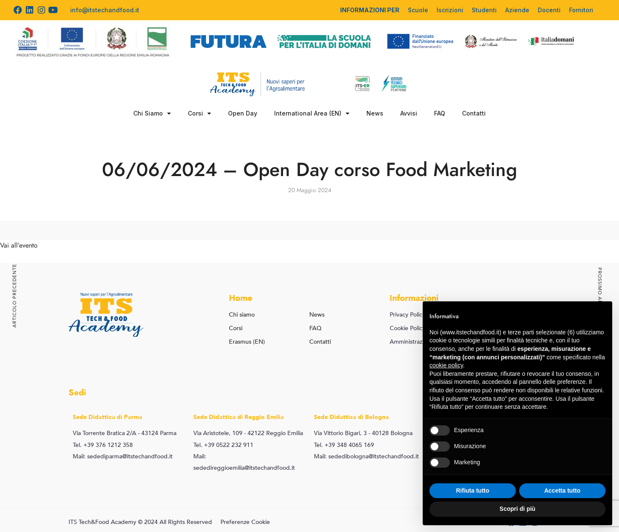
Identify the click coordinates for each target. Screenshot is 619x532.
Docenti (549, 10)
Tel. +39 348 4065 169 (344, 445)
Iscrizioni (450, 10)
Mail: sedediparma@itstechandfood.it (123, 456)
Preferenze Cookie (245, 522)
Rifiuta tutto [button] (473, 490)
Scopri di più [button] (518, 508)
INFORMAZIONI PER (369, 10)
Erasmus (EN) (247, 342)
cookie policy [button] (446, 365)
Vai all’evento (19, 245)
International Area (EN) (311, 113)
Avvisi (408, 113)
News (374, 113)
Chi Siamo (152, 113)
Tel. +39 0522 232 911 (223, 445)
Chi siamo (242, 315)
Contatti (474, 113)
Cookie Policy (407, 328)
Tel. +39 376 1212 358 (103, 445)
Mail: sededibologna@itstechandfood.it (366, 456)
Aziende (517, 10)
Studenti (484, 10)
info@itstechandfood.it (104, 10)
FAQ (439, 113)
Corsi (199, 113)
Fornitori (581, 10)
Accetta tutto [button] (562, 490)
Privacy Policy (407, 315)
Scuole (418, 10)
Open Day (242, 113)
